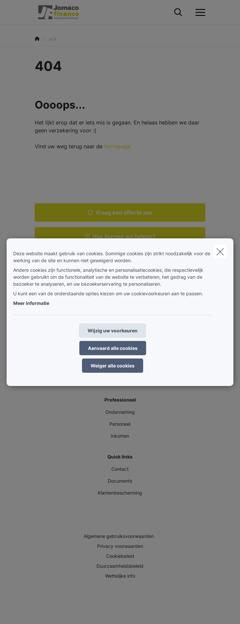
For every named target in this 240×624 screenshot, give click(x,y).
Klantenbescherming (120, 493)
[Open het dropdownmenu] (198, 12)
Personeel (120, 424)
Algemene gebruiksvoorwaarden (119, 536)
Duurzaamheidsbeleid (120, 566)
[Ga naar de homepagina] (62, 12)
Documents (120, 481)
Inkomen (120, 436)
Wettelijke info (120, 576)
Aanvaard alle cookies (113, 348)
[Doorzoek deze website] (178, 12)
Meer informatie (31, 303)
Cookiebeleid (120, 556)
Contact (120, 469)
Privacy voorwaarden (120, 546)
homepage (117, 146)
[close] (220, 251)
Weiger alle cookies (113, 365)
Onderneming (120, 412)
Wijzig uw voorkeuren (113, 330)
